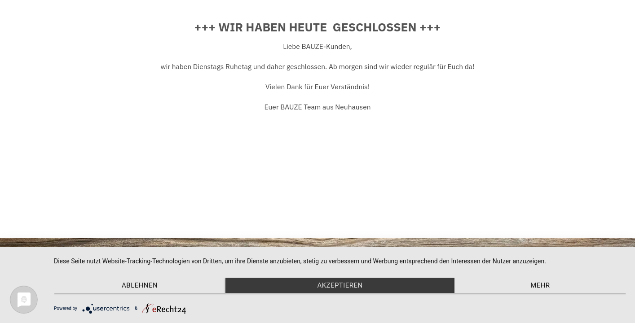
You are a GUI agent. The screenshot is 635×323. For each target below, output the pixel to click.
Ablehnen (140, 285)
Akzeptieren (339, 285)
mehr (540, 285)
